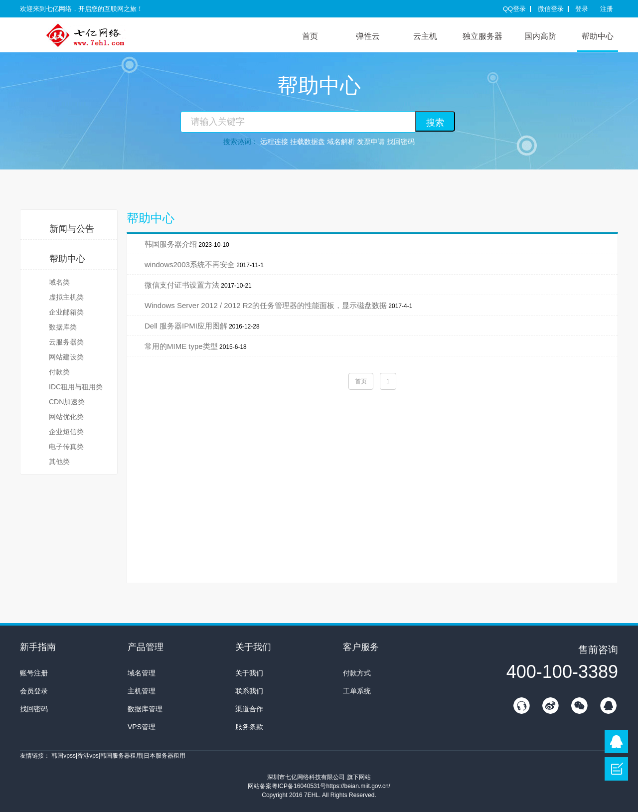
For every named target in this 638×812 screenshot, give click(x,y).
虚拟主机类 (66, 297)
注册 (606, 8)
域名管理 (142, 673)
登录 (581, 8)
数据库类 (63, 327)
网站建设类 (66, 357)
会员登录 (34, 691)
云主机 (425, 36)
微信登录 (551, 8)
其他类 (59, 462)
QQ (608, 705)
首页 (310, 36)
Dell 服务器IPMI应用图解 (186, 326)
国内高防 (540, 36)
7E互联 (95, 34)
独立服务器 (482, 36)
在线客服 (521, 705)
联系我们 (249, 691)
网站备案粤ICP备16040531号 (287, 786)
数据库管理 (145, 709)
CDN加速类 (67, 402)
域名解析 (341, 142)
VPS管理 (142, 727)
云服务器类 (66, 342)
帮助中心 (598, 36)
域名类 (59, 282)
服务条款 (249, 727)
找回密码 (401, 142)
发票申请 (371, 142)
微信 (579, 705)
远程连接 (274, 142)
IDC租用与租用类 (76, 387)
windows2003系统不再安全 (190, 264)
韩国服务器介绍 (171, 244)
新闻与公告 (71, 229)
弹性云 (368, 36)
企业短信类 (66, 432)
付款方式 (357, 673)
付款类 (59, 372)
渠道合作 (249, 709)
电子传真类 (66, 447)
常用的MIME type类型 (181, 346)
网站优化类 (66, 417)
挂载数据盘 (307, 142)
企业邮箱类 (66, 312)
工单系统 (357, 691)
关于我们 (249, 673)
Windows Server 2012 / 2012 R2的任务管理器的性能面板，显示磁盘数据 (266, 305)
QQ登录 (514, 8)
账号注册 (34, 673)
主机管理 (142, 691)
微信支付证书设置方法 (182, 285)
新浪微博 (550, 705)
